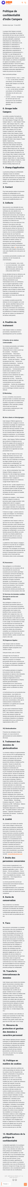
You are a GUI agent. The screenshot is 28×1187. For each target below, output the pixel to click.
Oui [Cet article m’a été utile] (13, 1180)
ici (15, 247)
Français (6, 1184)
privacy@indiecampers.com (15, 854)
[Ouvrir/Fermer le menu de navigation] (25, 3)
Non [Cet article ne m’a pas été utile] (16, 1180)
